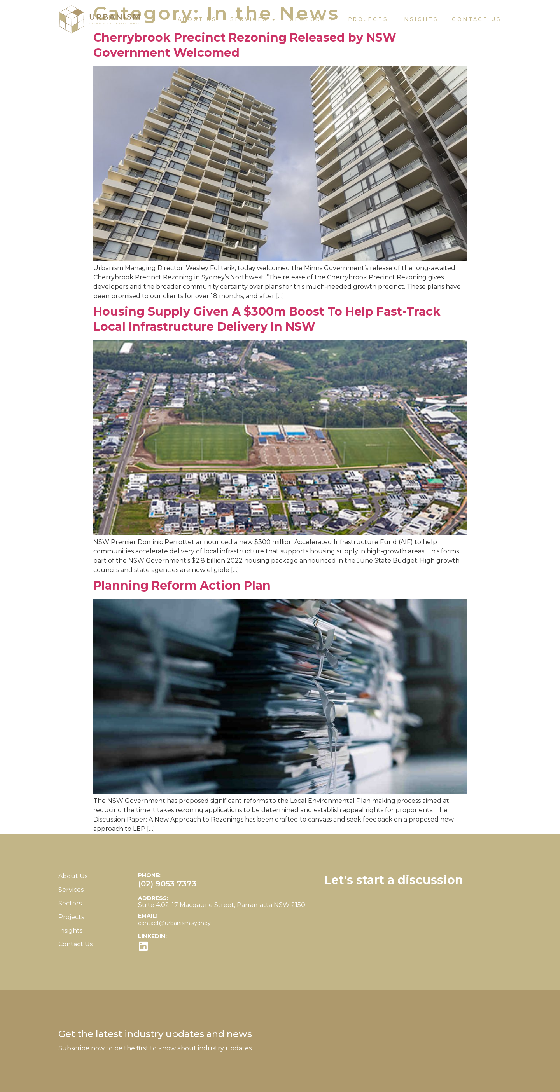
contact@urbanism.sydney (174, 922)
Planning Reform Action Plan (182, 585)
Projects (368, 19)
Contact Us (477, 19)
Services (253, 19)
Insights (420, 19)
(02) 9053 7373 (167, 883)
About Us (197, 19)
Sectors (312, 19)
